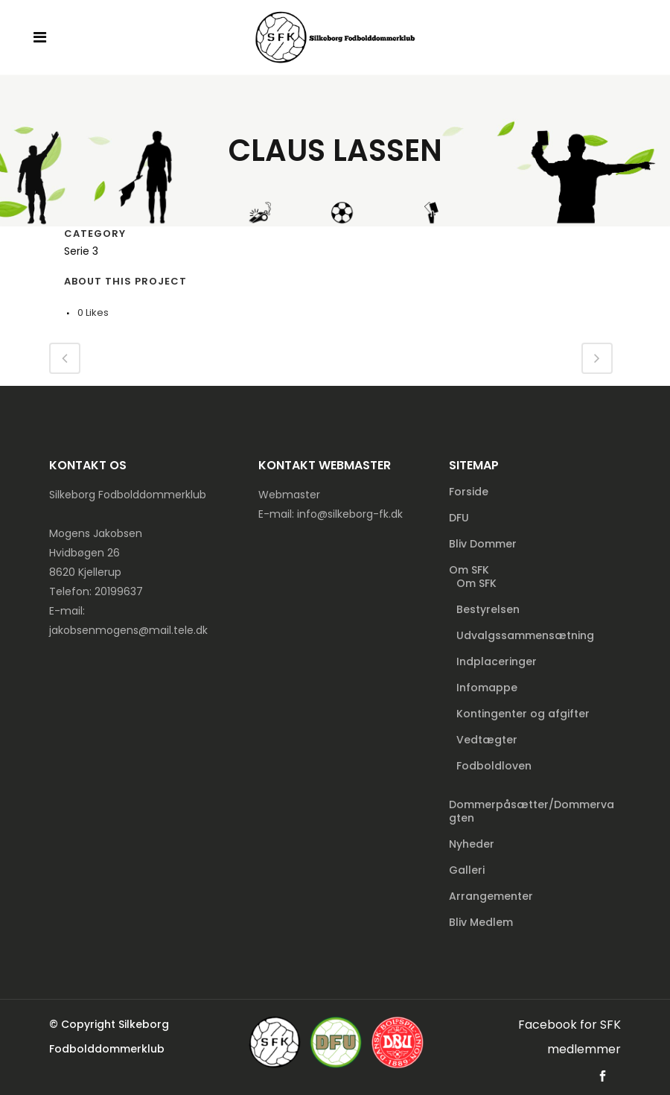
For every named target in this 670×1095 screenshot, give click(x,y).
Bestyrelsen (488, 609)
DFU (459, 517)
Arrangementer (491, 896)
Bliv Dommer (483, 543)
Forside (468, 491)
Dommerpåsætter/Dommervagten (531, 811)
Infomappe (486, 687)
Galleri (467, 870)
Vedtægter (486, 739)
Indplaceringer (496, 661)
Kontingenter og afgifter (523, 713)
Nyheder (471, 844)
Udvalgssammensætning (525, 635)
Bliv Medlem (481, 922)
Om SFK (469, 570)
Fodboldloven (494, 765)
